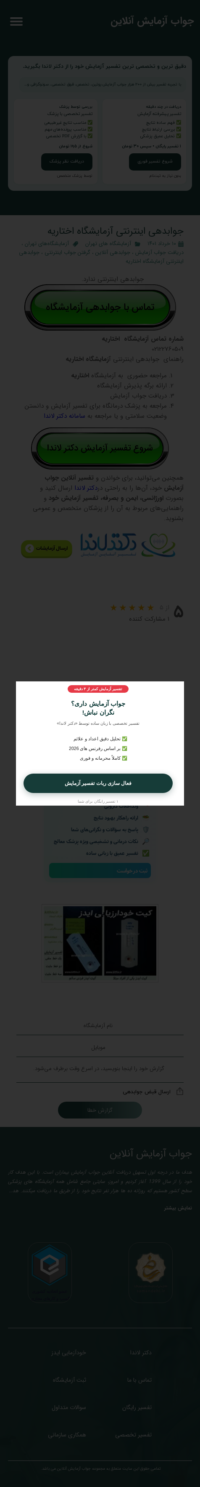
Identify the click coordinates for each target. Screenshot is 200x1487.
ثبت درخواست (132, 870)
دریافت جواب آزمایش (159, 252)
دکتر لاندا (85, 488)
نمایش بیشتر (178, 1208)
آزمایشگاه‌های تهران (47, 243)
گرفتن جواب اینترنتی (67, 252)
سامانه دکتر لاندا (64, 416)
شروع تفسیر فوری (155, 161)
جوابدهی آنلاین (112, 252)
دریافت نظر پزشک (67, 161)
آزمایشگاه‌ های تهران (108, 243)
